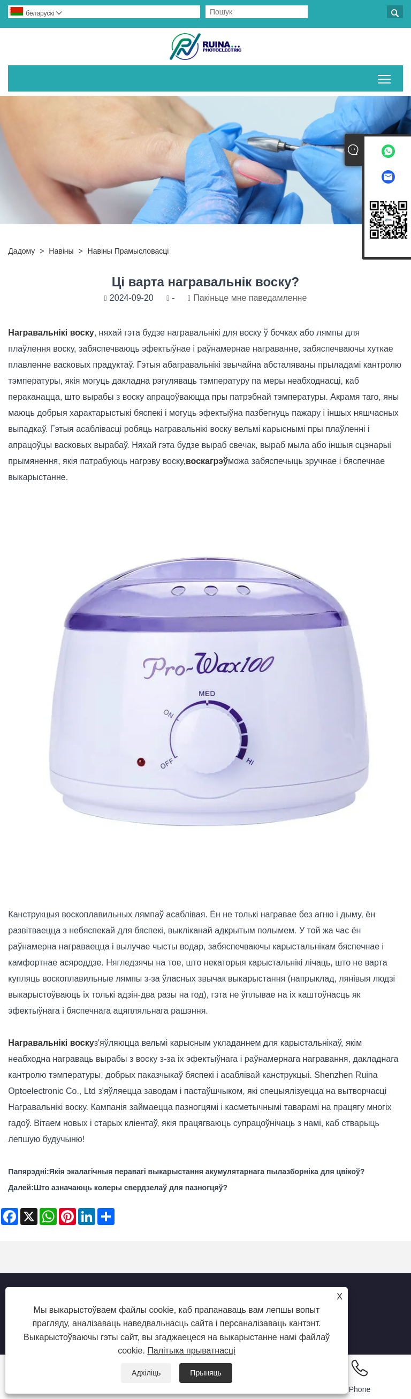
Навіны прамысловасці (128, 251)
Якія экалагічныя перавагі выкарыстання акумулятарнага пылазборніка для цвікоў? (207, 1171)
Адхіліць (146, 1372)
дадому (21, 251)
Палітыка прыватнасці (191, 1350)
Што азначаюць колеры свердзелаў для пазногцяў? (130, 1187)
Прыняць (206, 1372)
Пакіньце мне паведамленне (250, 297)
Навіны (61, 251)
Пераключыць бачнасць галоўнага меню (385, 77)
